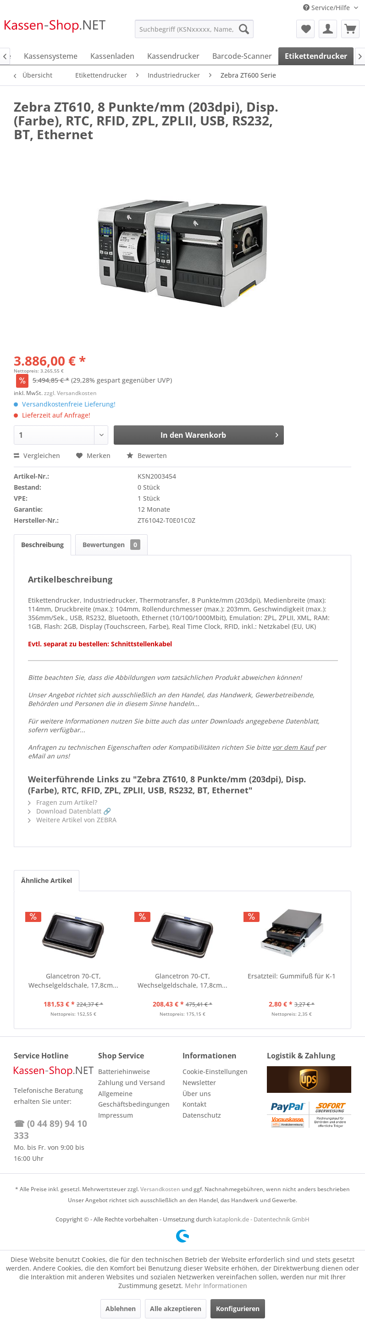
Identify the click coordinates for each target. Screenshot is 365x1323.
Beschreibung (42, 544)
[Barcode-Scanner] (242, 56)
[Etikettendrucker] (316, 56)
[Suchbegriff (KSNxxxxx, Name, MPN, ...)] (194, 29)
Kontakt (194, 1104)
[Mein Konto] (328, 29)
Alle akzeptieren (175, 1308)
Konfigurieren (238, 1308)
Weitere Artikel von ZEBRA (72, 819)
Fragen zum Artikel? (62, 802)
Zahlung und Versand (131, 1082)
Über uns (196, 1093)
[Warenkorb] (350, 29)
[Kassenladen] (112, 56)
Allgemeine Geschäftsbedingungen (134, 1099)
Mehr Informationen (216, 1285)
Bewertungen (111, 544)
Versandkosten (160, 1189)
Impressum (115, 1115)
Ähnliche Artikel (46, 880)
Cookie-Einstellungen (215, 1071)
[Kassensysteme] (50, 56)
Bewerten (147, 455)
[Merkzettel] (305, 29)
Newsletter (199, 1082)
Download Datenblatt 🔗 (69, 811)
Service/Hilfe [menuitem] (327, 7)
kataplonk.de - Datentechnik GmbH (261, 1219)
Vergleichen (37, 455)
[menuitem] (194, 29)
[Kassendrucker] (173, 56)
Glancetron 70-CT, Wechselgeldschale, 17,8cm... (73, 980)
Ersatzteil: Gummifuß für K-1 (292, 976)
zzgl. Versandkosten (70, 393)
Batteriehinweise (124, 1071)
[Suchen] (244, 29)
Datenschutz (201, 1115)
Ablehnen (120, 1308)
